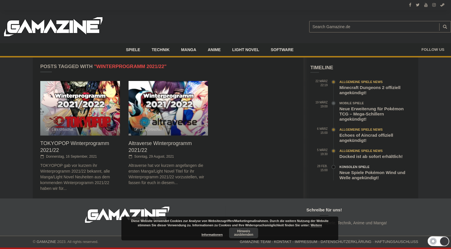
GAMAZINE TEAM (255, 242)
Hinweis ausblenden (243, 233)
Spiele (133, 49)
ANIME (214, 49)
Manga (188, 49)
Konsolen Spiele (354, 167)
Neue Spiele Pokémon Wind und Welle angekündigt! (372, 175)
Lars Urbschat (62, 130)
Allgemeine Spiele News (361, 82)
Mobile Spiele (351, 103)
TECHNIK (160, 49)
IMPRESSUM (306, 242)
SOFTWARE (282, 49)
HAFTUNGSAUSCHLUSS (396, 242)
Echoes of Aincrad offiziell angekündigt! (366, 138)
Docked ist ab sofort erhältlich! (371, 156)
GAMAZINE (46, 242)
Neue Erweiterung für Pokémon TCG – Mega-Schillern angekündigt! (371, 113)
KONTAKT (282, 242)
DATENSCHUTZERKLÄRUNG (346, 242)
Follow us (432, 49)
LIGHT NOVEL (245, 49)
